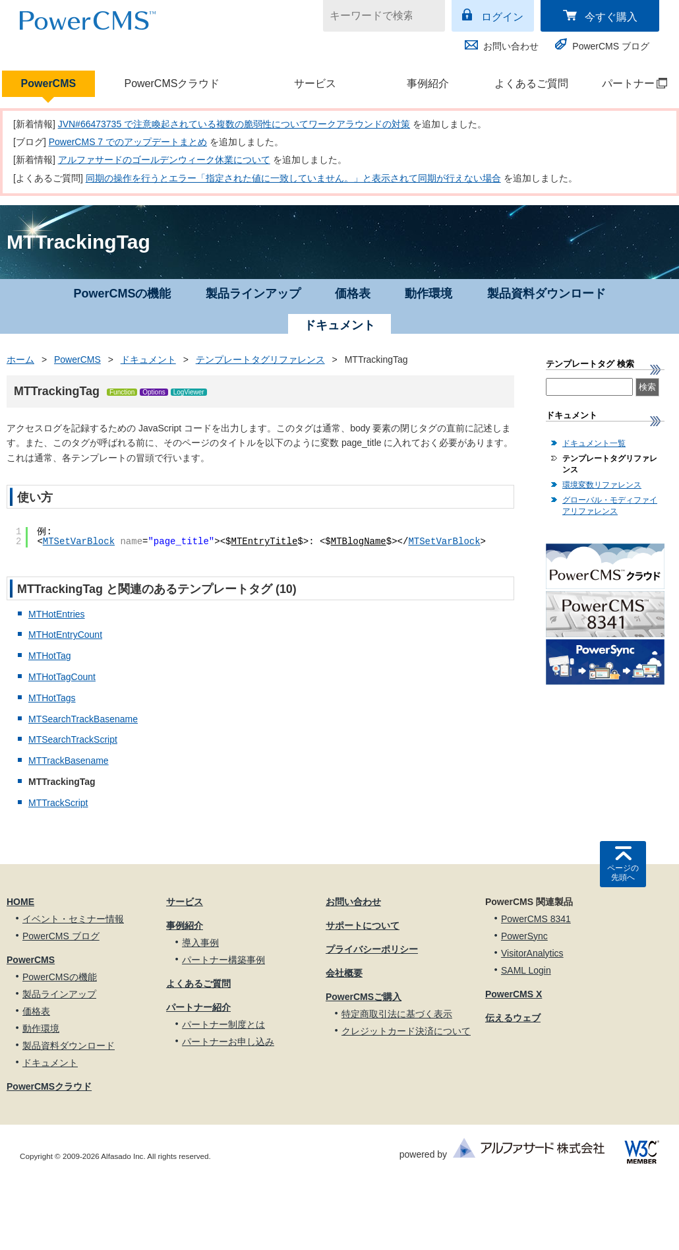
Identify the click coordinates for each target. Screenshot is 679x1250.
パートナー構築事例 (223, 959)
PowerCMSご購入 (363, 996)
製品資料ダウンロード (546, 293)
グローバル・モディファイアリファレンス (609, 505)
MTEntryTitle (264, 541)
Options (153, 392)
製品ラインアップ (253, 293)
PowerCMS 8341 (536, 919)
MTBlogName (358, 541)
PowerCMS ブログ (610, 46)
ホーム (20, 359)
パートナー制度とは (223, 1024)
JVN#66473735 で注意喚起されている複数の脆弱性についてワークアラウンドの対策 (234, 124)
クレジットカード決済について (406, 1031)
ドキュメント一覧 (594, 443)
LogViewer (188, 392)
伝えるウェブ (513, 1018)
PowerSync (524, 936)
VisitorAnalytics (532, 953)
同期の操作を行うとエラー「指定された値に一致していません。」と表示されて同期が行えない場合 (293, 178)
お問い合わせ (511, 46)
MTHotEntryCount (65, 634)
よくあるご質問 (531, 83)
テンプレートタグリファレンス (260, 359)
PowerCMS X (513, 994)
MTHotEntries (56, 614)
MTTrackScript (58, 802)
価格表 (352, 293)
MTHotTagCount (62, 677)
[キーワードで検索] (376, 16)
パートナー (627, 83)
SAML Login (526, 970)
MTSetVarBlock (79, 541)
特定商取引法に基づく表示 (396, 1014)
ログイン (502, 16)
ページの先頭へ (623, 872)
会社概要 (344, 973)
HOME (20, 901)
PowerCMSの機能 (122, 293)
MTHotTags (52, 698)
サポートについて (362, 925)
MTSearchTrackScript (72, 739)
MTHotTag (49, 655)
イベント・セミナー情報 (73, 919)
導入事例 (200, 942)
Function (121, 392)
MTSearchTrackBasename (83, 719)
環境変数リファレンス (601, 484)
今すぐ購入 (611, 16)
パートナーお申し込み (228, 1041)
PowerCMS (48, 83)
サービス (315, 83)
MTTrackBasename (68, 760)
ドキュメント (148, 359)
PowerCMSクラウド (172, 83)
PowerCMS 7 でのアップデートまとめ (128, 142)
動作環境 (428, 293)
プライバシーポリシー (372, 949)
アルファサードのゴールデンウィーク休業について (164, 159)
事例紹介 (428, 83)
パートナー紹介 (198, 1007)
